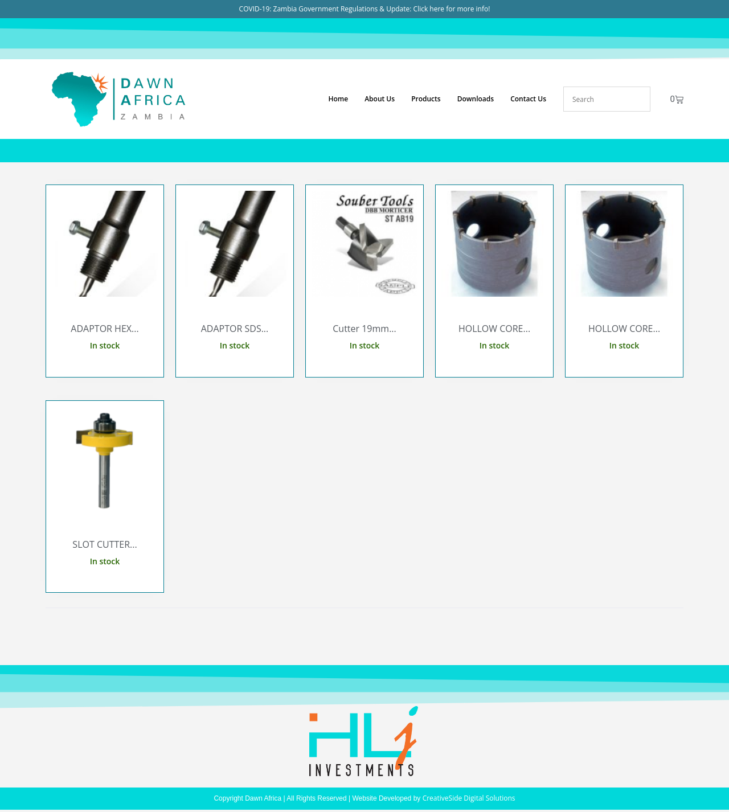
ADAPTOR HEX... (104, 328)
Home (338, 99)
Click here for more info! (451, 9)
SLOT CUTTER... (104, 544)
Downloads (475, 99)
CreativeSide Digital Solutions (469, 798)
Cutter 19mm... (364, 328)
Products (426, 99)
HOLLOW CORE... (494, 328)
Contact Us (528, 99)
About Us (379, 99)
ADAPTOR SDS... (235, 328)
